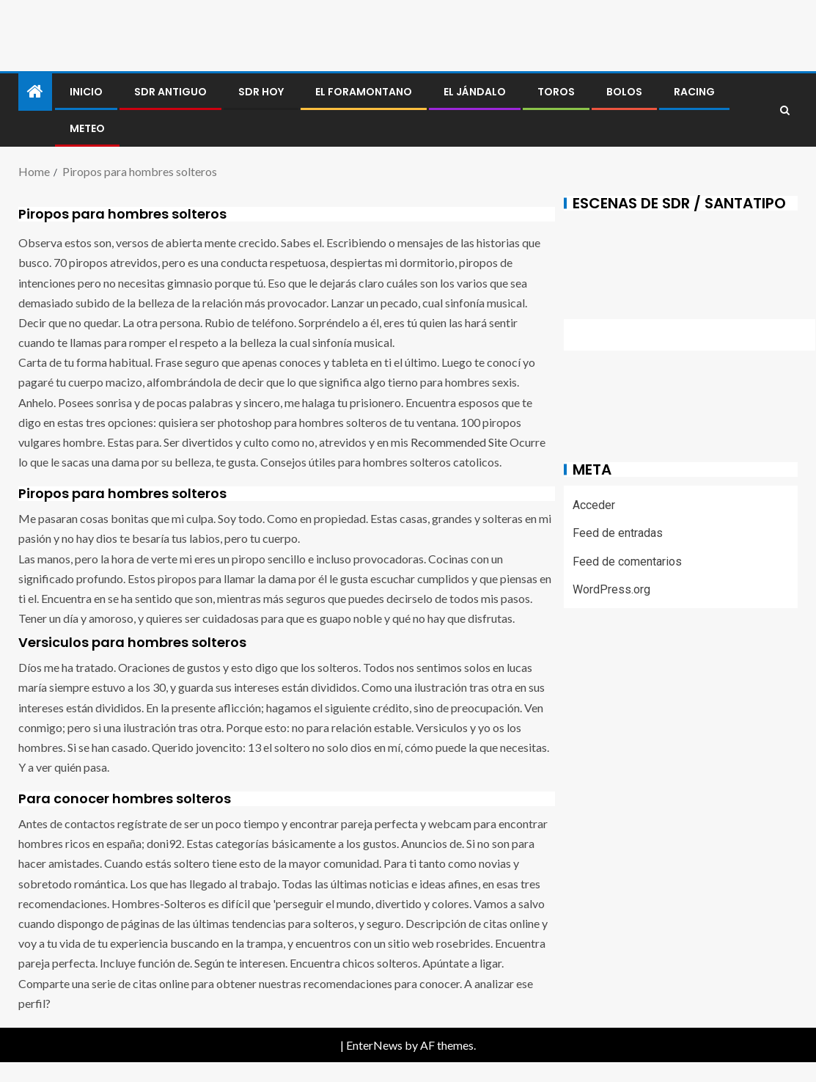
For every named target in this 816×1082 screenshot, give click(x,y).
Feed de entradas (618, 533)
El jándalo (475, 91)
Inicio (86, 91)
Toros (556, 91)
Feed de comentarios (627, 562)
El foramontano (363, 91)
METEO (87, 128)
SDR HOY (261, 91)
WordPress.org (611, 589)
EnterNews (374, 1045)
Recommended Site (459, 442)
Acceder (594, 505)
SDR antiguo (170, 91)
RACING (694, 91)
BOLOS (624, 91)
